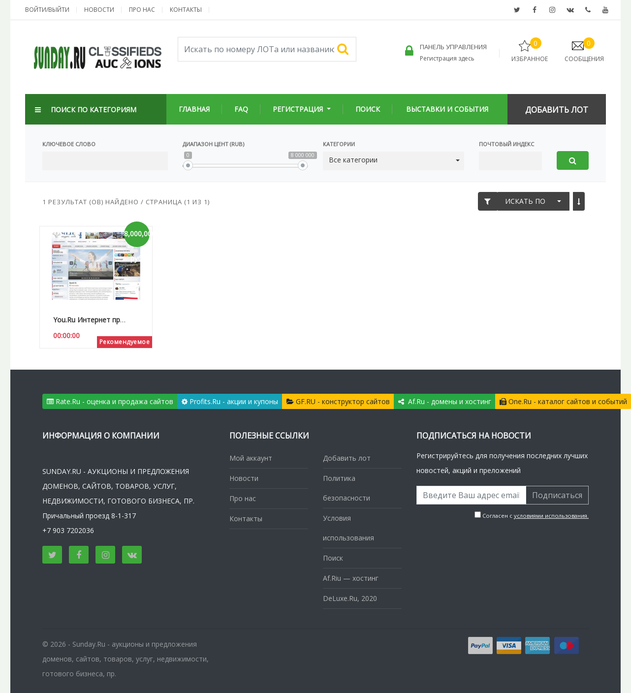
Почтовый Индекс (506, 144)
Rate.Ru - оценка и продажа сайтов (110, 401)
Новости (99, 9)
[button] (393, 160)
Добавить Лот (556, 109)
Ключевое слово (68, 144)
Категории (339, 144)
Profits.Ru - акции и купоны (230, 401)
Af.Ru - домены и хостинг (444, 401)
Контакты (186, 9)
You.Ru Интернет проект (94, 319)
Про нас (142, 9)
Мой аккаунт (250, 458)
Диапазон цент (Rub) (213, 144)
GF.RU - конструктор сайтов (338, 401)
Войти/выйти (47, 9)
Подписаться (557, 495)
